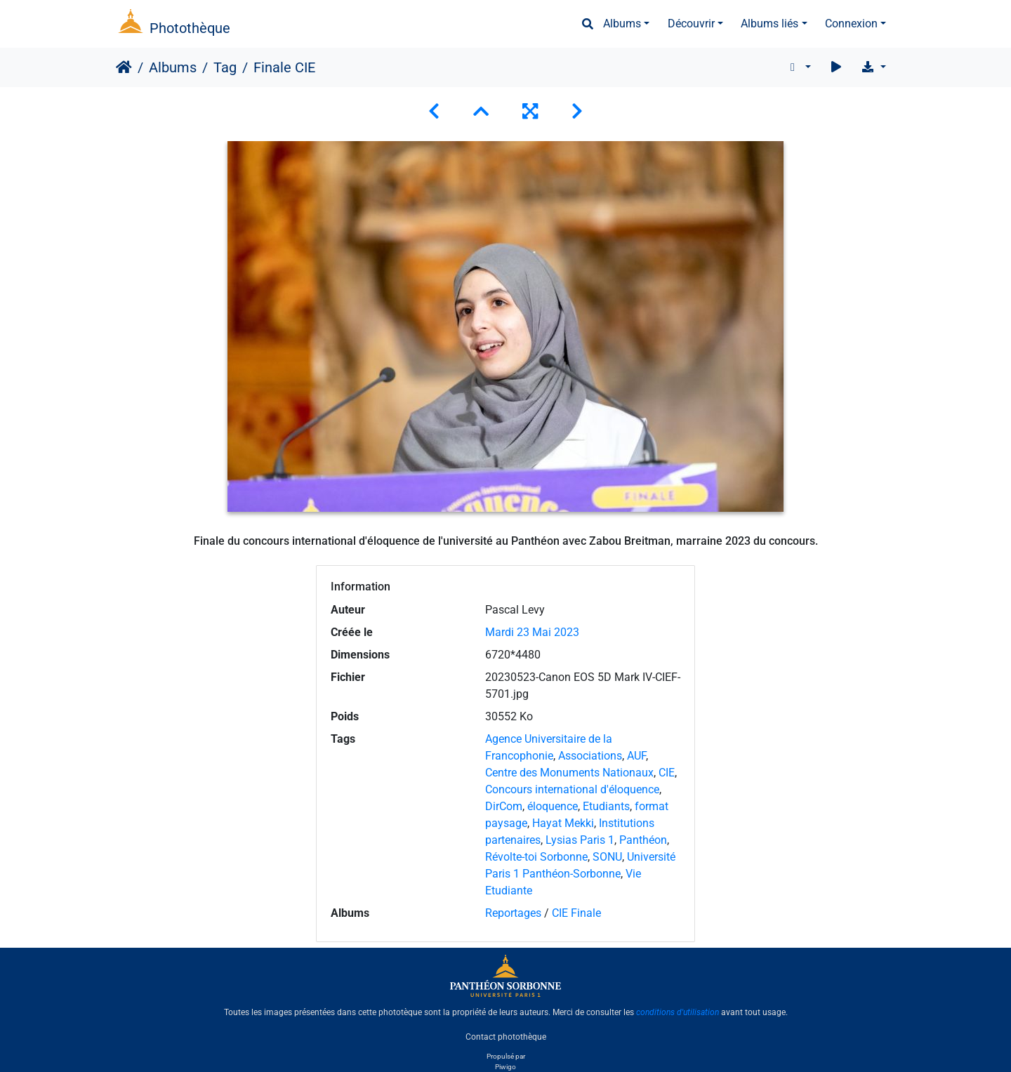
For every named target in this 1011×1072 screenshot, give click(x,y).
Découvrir (691, 23)
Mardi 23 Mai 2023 (532, 632)
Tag (225, 67)
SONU (607, 856)
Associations (590, 755)
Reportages (513, 913)
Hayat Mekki (563, 823)
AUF (636, 755)
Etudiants (606, 806)
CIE (667, 772)
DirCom (503, 806)
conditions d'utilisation (677, 1012)
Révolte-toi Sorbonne (536, 856)
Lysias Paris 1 (580, 840)
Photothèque (190, 28)
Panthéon (643, 840)
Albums (622, 23)
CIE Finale (576, 913)
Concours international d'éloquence (572, 789)
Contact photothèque (505, 1036)
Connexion (851, 23)
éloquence (552, 806)
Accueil (124, 67)
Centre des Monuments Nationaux (569, 772)
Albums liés (769, 23)
